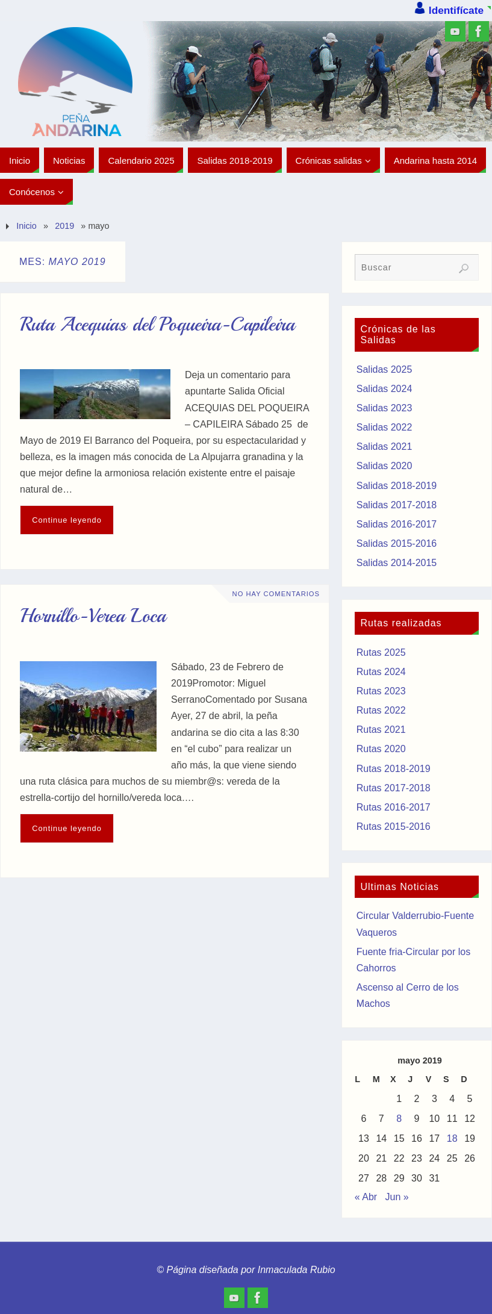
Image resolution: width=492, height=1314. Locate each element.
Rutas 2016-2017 (394, 807)
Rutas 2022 (381, 710)
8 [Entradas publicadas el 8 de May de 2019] (399, 1118)
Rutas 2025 (381, 652)
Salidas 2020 (385, 466)
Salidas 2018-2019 (397, 486)
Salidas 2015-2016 (397, 543)
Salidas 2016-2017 (397, 524)
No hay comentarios (276, 593)
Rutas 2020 (381, 749)
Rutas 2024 (381, 672)
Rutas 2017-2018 (394, 788)
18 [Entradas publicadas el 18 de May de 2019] (452, 1138)
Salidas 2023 (385, 408)
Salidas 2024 (385, 389)
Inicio (26, 226)
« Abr (366, 1197)
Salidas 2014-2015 (397, 563)
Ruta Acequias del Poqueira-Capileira (157, 325)
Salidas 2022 (385, 427)
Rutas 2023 (381, 691)
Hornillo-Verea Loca (93, 616)
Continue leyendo (67, 520)
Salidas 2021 (385, 446)
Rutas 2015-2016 (394, 826)
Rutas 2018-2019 (394, 769)
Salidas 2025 (385, 369)
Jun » (397, 1197)
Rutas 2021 (381, 729)
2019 (64, 226)
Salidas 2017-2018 (397, 505)
